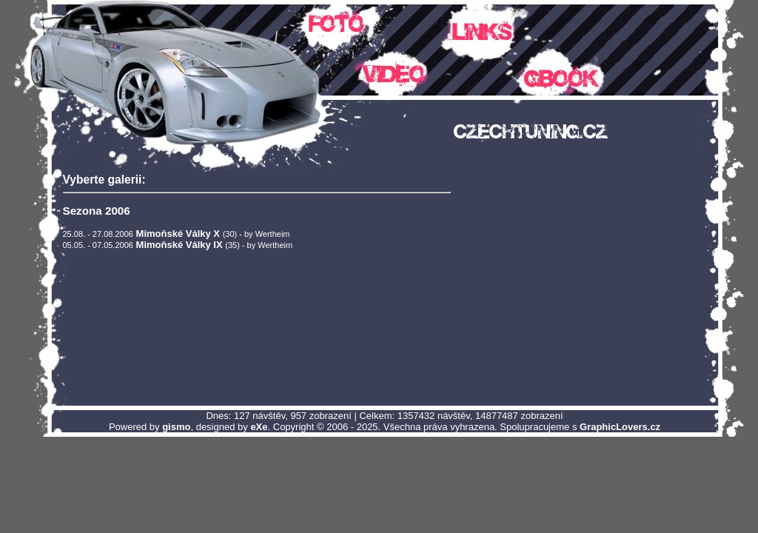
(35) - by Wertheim (258, 245)
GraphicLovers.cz (620, 426)
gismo (176, 426)
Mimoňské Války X (178, 233)
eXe (258, 426)
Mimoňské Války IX (179, 244)
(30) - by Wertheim (256, 233)
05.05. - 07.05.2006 (98, 245)
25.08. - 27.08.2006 (98, 233)
